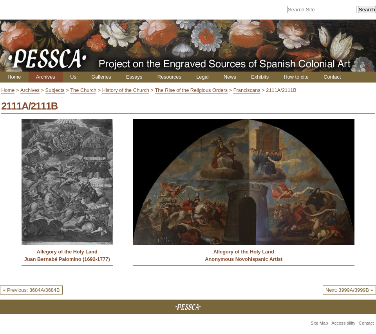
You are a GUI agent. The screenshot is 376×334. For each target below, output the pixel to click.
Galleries (101, 77)
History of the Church (125, 90)
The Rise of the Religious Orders (191, 90)
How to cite (296, 77)
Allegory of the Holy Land (67, 252)
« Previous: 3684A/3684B (31, 290)
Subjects (55, 90)
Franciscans (246, 90)
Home (14, 77)
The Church (83, 90)
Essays (134, 77)
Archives (45, 77)
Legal (202, 77)
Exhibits (260, 77)
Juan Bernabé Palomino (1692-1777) (67, 259)
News (230, 77)
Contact (332, 77)
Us (73, 77)
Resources (169, 77)
